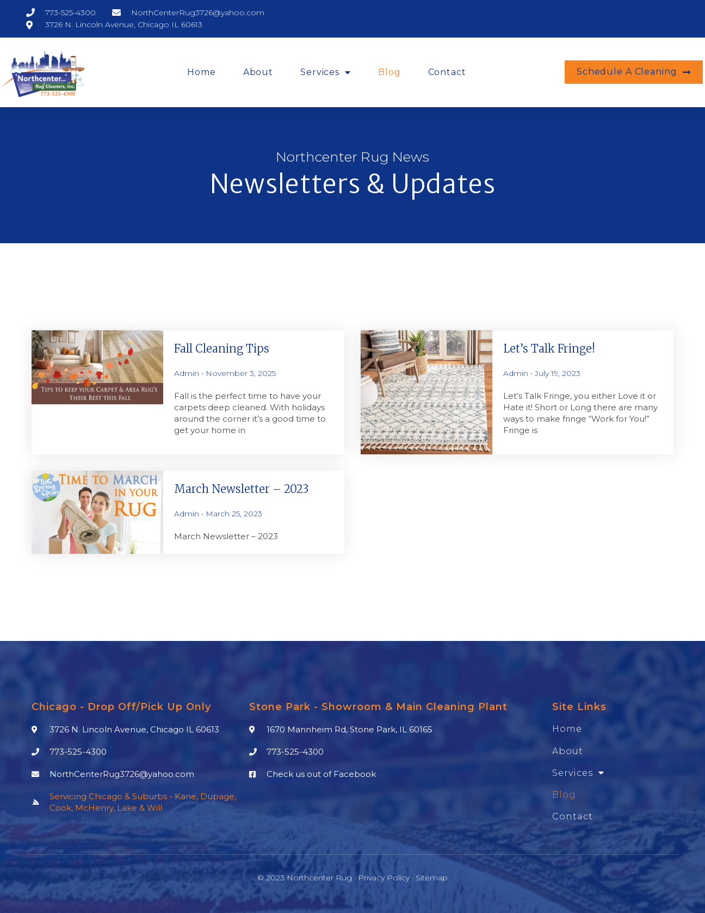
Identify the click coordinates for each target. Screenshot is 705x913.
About (258, 72)
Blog (389, 72)
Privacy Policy (384, 878)
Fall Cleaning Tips (221, 348)
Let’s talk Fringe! (549, 348)
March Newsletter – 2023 (241, 489)
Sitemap (432, 878)
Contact (447, 72)
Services (325, 72)
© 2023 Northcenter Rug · (307, 878)
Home (201, 72)
